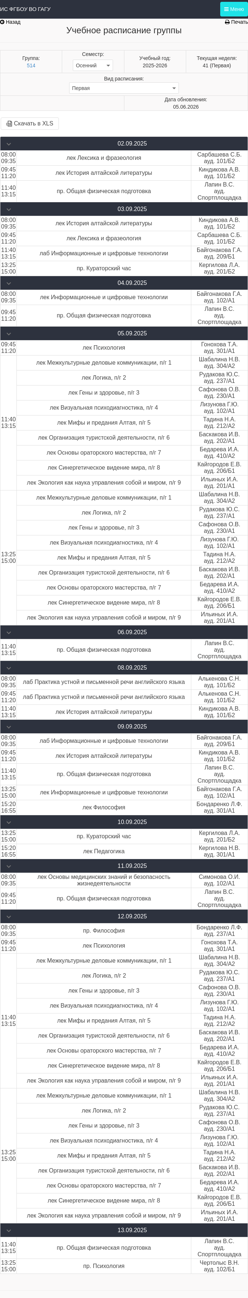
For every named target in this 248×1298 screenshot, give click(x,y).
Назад (10, 22)
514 (31, 65)
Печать (236, 22)
